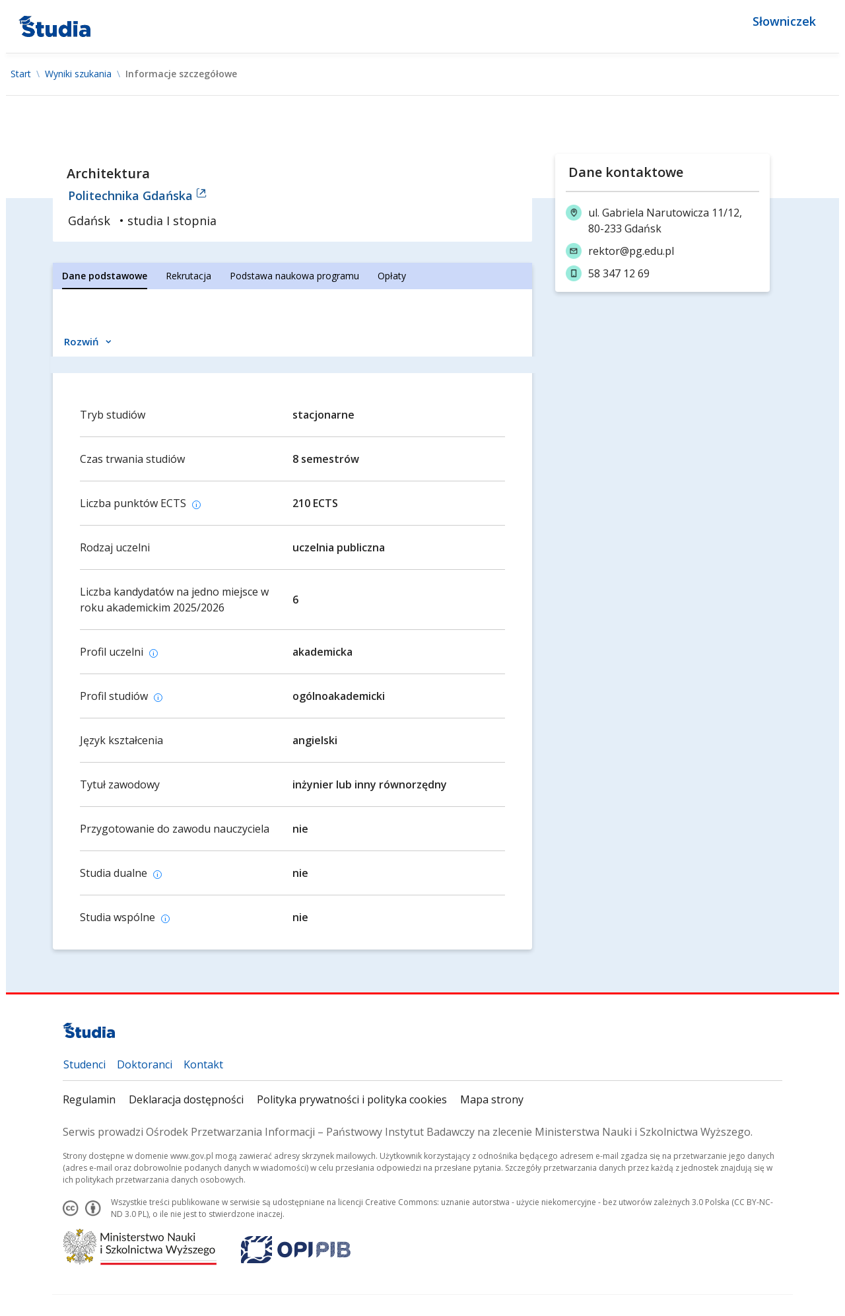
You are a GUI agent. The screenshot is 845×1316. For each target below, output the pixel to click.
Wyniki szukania (78, 74)
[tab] (104, 276)
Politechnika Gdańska (137, 195)
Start (21, 74)
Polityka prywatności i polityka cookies (352, 1099)
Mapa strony (492, 1099)
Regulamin (89, 1099)
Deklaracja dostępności (186, 1099)
